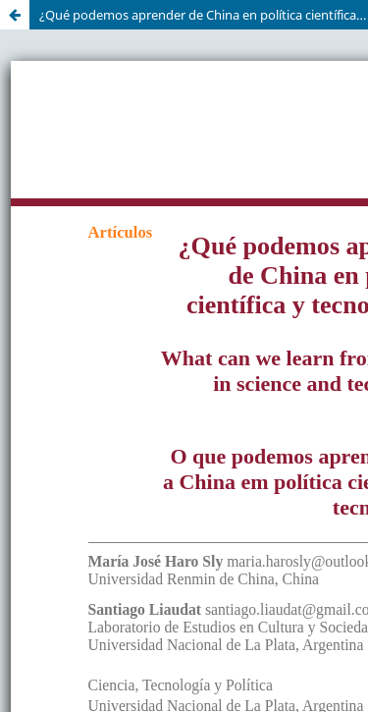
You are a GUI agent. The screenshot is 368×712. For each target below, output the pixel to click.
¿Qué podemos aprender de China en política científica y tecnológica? (203, 15)
